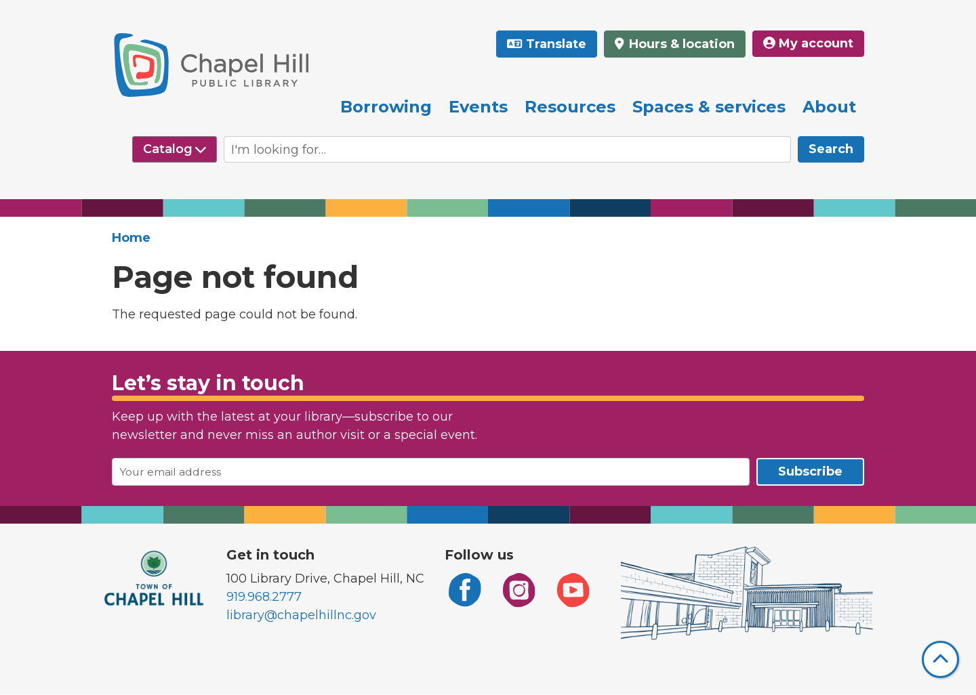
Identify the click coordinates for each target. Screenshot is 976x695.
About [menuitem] (829, 107)
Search (831, 149)
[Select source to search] (174, 149)
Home (131, 237)
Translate (556, 44)
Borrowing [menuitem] (386, 107)
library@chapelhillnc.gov (301, 615)
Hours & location (680, 44)
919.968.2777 (264, 596)
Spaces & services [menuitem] (709, 107)
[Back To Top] (940, 659)
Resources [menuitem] (570, 107)
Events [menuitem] (478, 107)
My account (808, 43)
